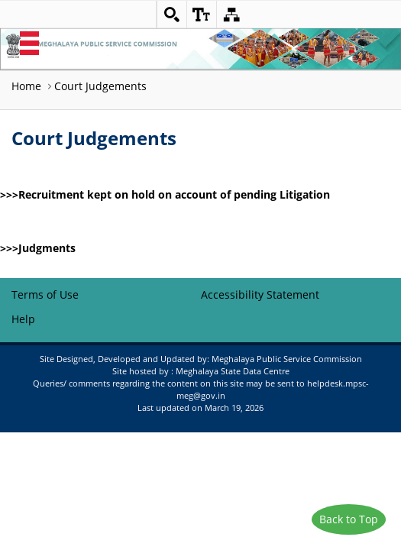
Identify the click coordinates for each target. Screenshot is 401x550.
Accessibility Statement (260, 294)
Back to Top (348, 519)
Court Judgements (100, 86)
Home (26, 86)
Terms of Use (45, 294)
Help (23, 319)
